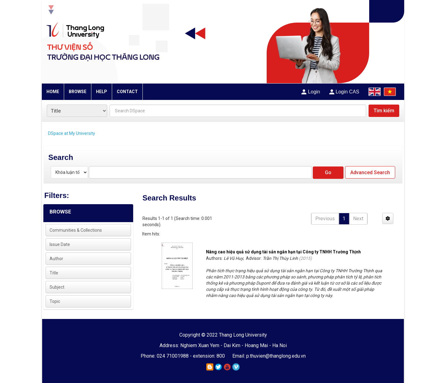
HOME (52, 91)
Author (56, 258)
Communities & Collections (76, 230)
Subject (57, 287)
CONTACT (127, 91)
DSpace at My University (71, 133)
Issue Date (60, 244)
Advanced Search (370, 172)
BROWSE (77, 91)
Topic (55, 301)
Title (54, 272)
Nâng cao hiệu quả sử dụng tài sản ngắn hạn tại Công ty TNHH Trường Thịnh (283, 251)
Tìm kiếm (384, 111)
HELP (101, 91)
